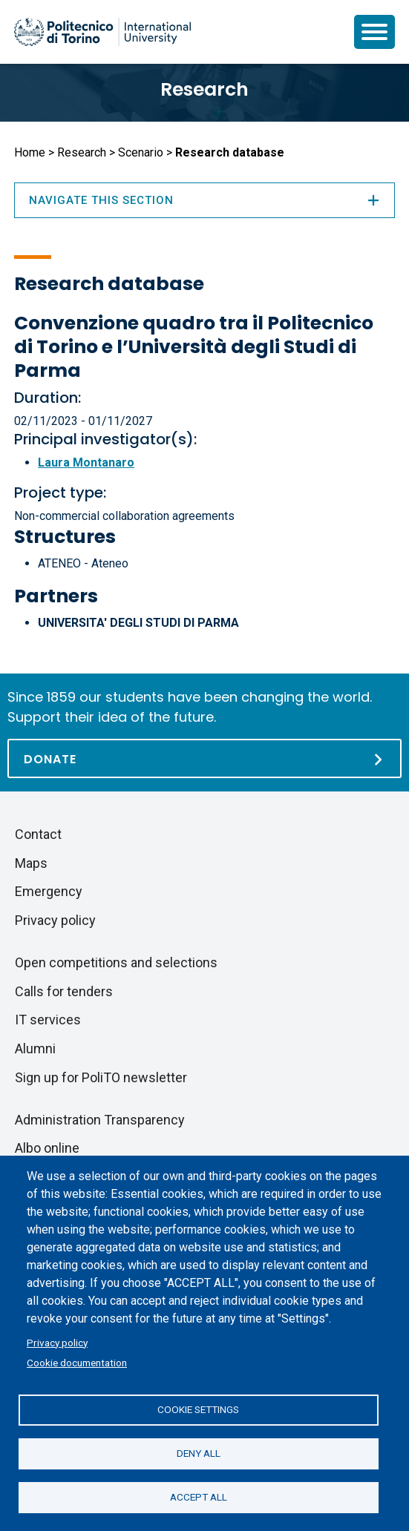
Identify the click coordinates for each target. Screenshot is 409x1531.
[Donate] (204, 758)
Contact (38, 834)
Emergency (48, 891)
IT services (48, 1019)
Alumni (35, 1048)
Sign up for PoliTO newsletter (101, 1077)
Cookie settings (198, 1409)
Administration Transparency (100, 1119)
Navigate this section (204, 200)
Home (29, 152)
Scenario (140, 152)
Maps (31, 863)
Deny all (198, 1453)
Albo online (47, 1148)
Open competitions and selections (116, 962)
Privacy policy (57, 1343)
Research (204, 89)
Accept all (198, 1497)
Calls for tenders (64, 991)
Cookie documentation (77, 1363)
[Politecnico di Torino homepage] (102, 32)
